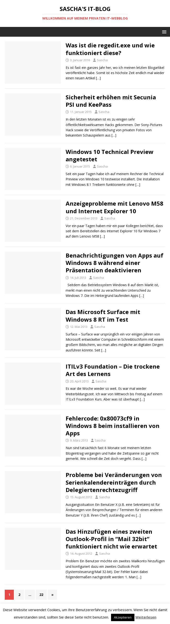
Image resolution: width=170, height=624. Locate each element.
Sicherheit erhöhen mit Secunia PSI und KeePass (111, 100)
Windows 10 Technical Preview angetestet (110, 155)
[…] (98, 78)
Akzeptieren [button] (123, 617)
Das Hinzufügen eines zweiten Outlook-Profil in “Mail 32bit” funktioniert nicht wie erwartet (111, 539)
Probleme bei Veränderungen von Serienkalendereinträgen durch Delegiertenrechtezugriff (114, 482)
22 (41, 594)
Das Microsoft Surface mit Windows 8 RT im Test (103, 315)
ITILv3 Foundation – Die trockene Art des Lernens (113, 370)
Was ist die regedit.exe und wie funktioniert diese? (110, 48)
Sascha (102, 60)
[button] (163, 31)
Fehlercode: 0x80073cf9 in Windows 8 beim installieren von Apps (112, 425)
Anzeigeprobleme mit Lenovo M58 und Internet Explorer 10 (114, 207)
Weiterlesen (145, 617)
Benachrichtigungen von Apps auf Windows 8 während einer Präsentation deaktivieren (114, 262)
